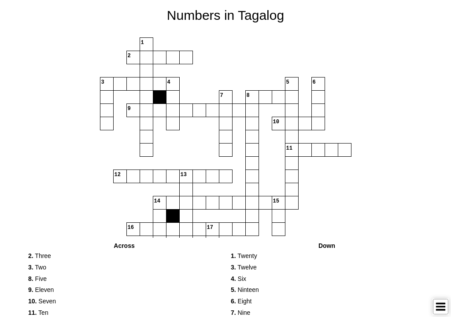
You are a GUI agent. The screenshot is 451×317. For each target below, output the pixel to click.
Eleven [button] (41, 289)
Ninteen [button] (245, 289)
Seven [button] (42, 301)
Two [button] (37, 267)
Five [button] (37, 278)
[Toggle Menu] (440, 306)
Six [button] (238, 278)
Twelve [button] (244, 267)
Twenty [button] (244, 255)
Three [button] (39, 255)
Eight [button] (241, 301)
